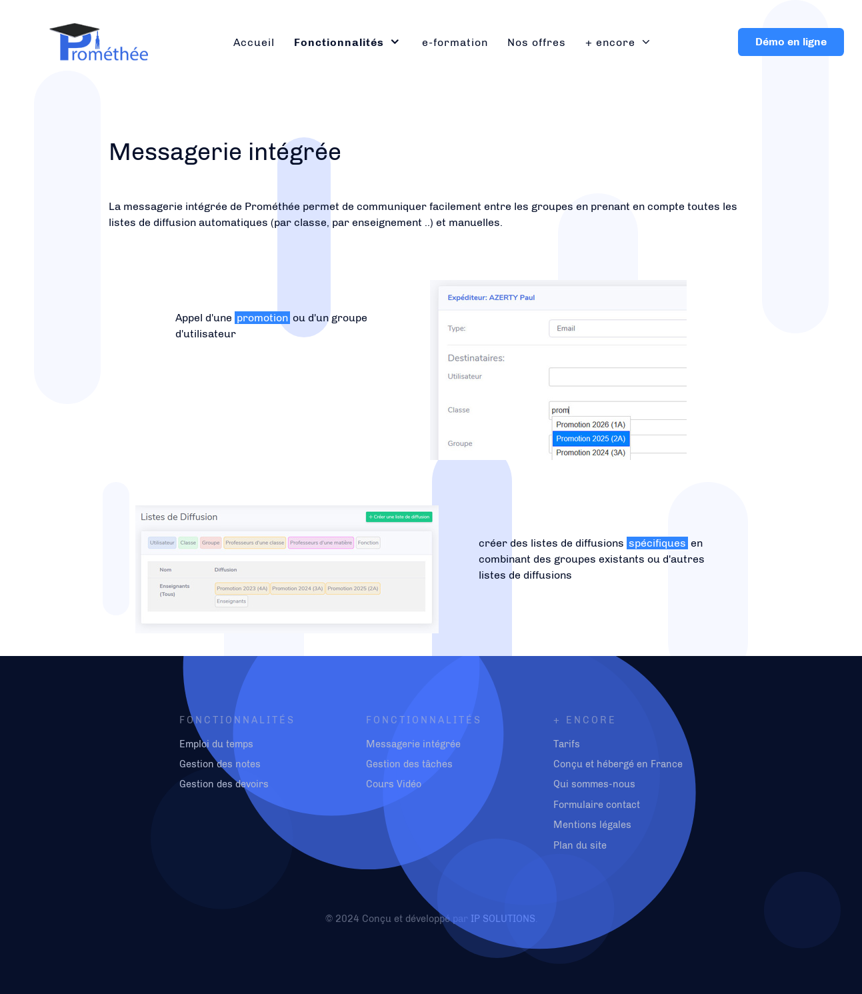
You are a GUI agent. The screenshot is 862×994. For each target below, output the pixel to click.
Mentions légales (592, 825)
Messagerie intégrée (413, 744)
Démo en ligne (791, 41)
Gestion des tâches (409, 764)
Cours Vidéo (393, 784)
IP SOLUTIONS (503, 919)
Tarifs (566, 744)
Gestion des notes (220, 764)
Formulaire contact (596, 805)
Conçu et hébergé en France (618, 764)
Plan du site (580, 845)
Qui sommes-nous (594, 784)
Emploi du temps (216, 744)
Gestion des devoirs (224, 784)
